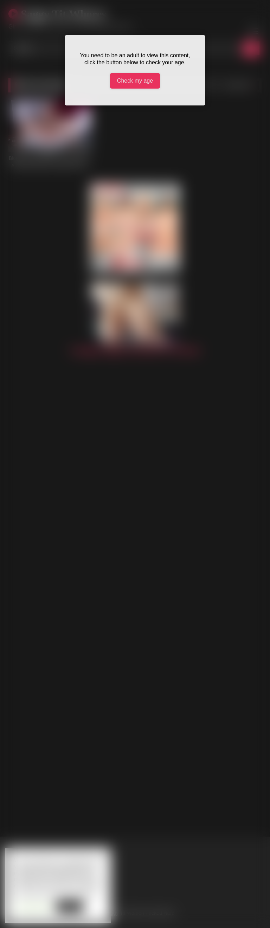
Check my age (135, 81)
